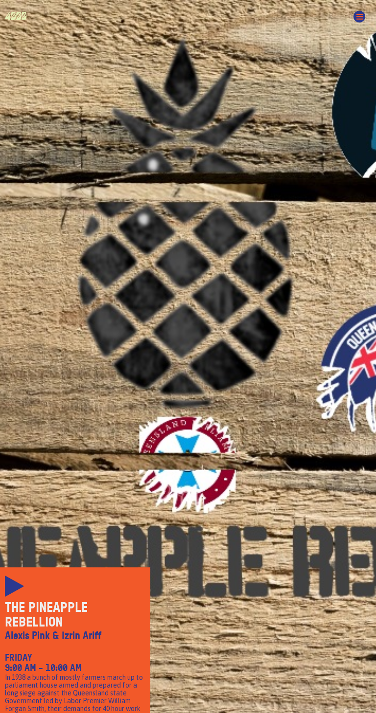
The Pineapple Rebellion (46, 615)
